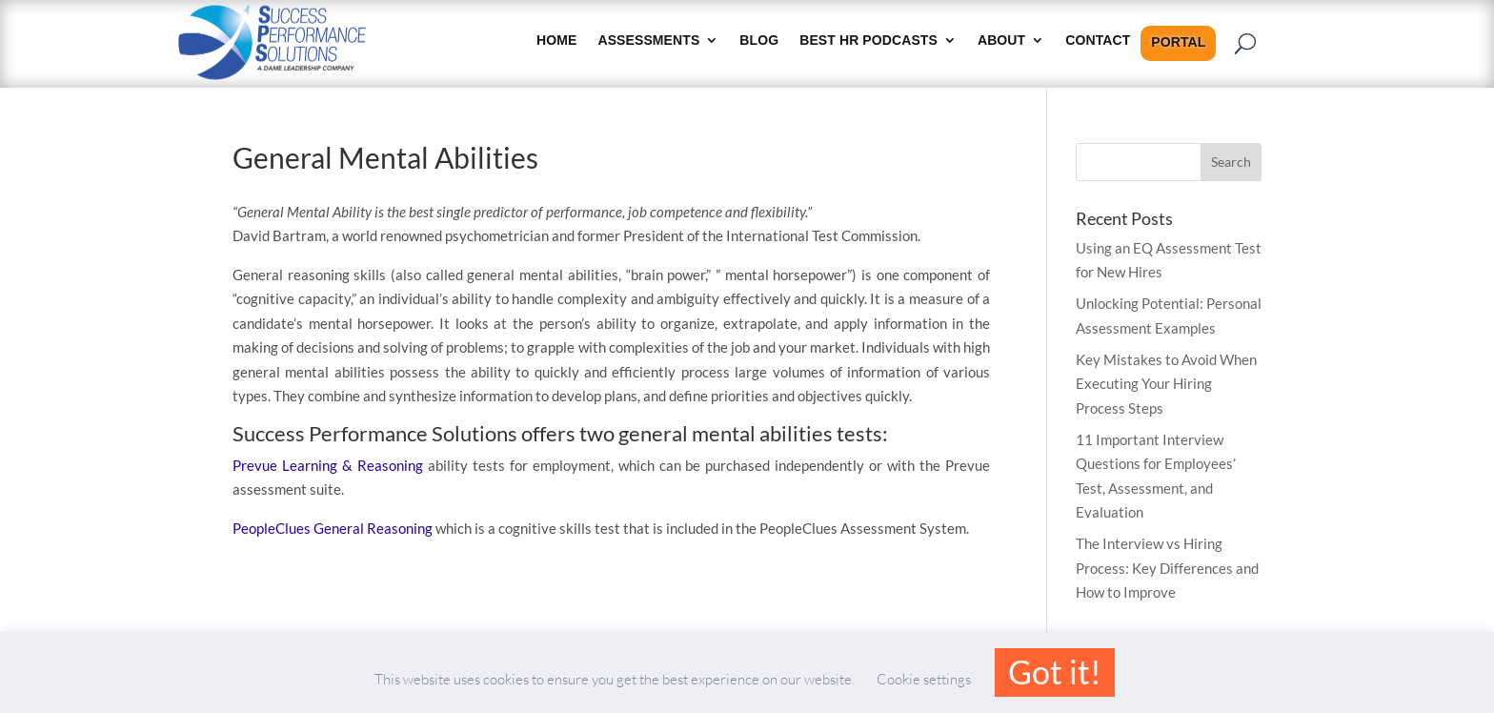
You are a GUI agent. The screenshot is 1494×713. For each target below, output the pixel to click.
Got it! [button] (1054, 671)
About (1001, 40)
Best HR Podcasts (868, 40)
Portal (1178, 42)
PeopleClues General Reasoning (332, 528)
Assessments (648, 40)
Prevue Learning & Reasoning (327, 465)
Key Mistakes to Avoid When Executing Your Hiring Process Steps (1166, 384)
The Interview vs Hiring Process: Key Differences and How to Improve (1167, 568)
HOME (556, 40)
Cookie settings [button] (924, 679)
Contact (1097, 40)
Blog (758, 40)
